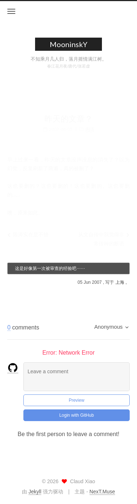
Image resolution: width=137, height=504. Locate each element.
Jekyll (34, 492)
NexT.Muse (102, 492)
